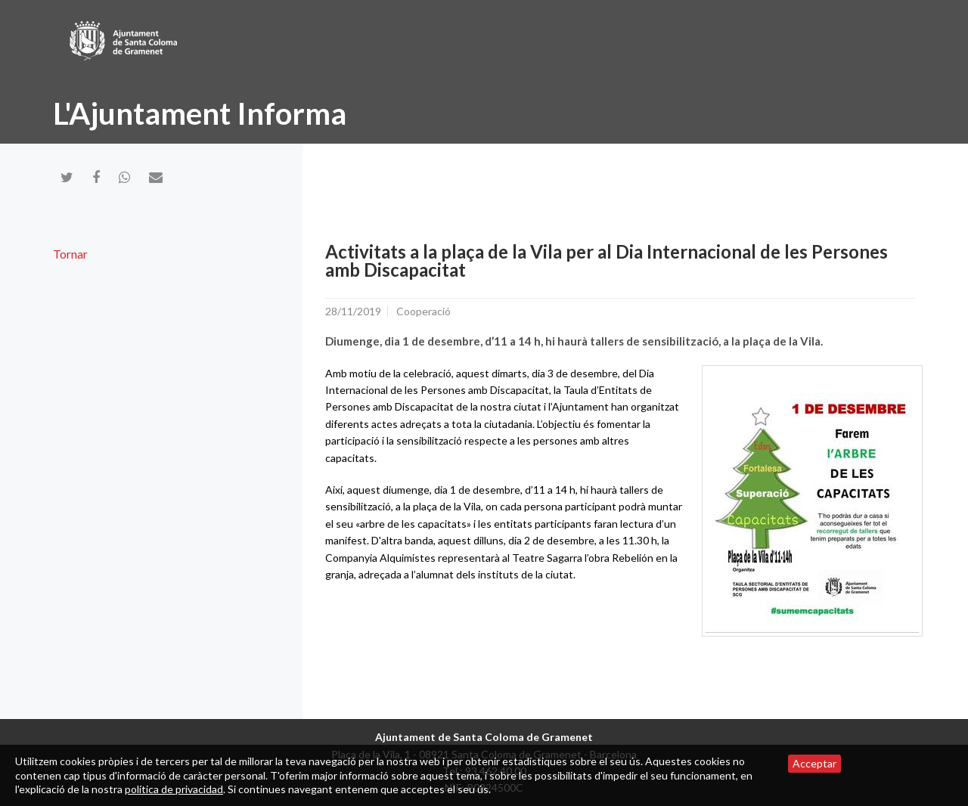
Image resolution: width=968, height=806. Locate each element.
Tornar (70, 253)
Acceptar (814, 763)
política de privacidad (174, 789)
